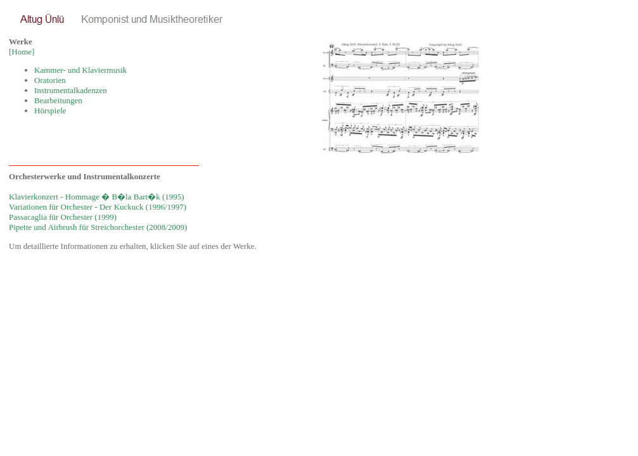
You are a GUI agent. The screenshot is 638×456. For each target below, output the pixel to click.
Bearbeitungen (58, 100)
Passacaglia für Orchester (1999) (63, 217)
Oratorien (50, 80)
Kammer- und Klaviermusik (80, 70)
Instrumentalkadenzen (70, 90)
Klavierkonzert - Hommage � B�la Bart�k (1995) (96, 196)
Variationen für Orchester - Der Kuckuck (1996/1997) (97, 207)
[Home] (21, 51)
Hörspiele (50, 110)
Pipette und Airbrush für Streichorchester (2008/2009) (98, 227)
